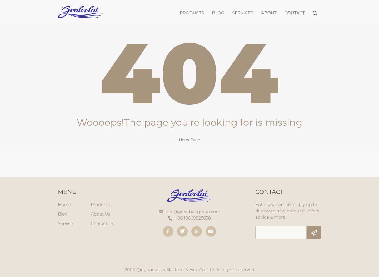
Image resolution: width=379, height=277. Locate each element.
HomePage (189, 140)
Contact (295, 13)
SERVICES (242, 13)
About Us (100, 214)
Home (64, 204)
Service (65, 223)
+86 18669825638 (193, 218)
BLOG (218, 13)
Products (192, 13)
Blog (63, 214)
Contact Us (102, 223)
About (269, 13)
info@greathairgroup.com (193, 211)
